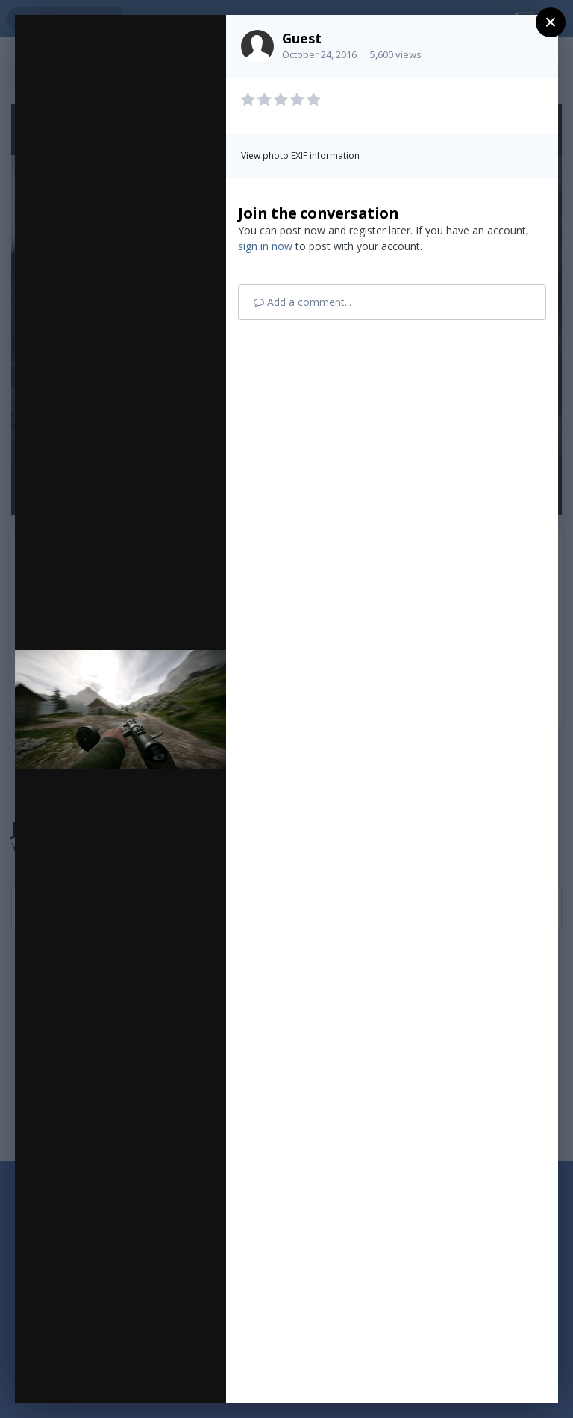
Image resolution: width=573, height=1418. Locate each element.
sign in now (265, 246)
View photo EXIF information (300, 155)
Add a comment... (302, 302)
